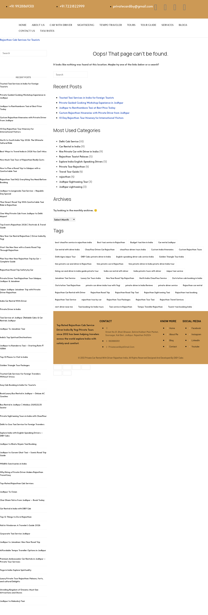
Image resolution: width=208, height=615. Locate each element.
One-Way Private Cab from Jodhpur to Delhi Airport (21, 215)
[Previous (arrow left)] (57, 373)
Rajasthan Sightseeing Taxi (157, 292)
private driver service (168, 285)
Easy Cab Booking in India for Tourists (18, 384)
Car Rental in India (69, 146)
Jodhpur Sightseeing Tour (73, 181)
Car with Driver (61, 25)
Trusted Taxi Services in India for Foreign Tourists (86, 97)
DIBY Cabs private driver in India (96, 256)
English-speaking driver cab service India (135, 256)
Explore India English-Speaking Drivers (81, 161)
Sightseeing (85, 25)
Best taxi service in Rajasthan (111, 242)
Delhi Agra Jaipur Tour (65, 256)
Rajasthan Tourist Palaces (73, 156)
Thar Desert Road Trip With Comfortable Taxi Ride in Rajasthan (22, 203)
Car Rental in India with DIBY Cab (15, 508)
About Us (38, 25)
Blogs (183, 25)
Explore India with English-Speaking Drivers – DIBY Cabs (21, 434)
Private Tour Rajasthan (72, 166)
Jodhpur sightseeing (70, 186)
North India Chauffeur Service (153, 278)
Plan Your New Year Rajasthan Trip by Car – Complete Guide (20, 260)
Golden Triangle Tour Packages (15, 365)
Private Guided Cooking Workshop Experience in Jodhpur (91, 102)
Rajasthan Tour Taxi (145, 299)
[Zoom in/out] (57, 367)
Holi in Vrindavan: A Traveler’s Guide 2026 (20, 525)
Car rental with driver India (67, 249)
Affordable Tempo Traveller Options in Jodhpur (23, 550)
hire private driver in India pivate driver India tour (151, 263)
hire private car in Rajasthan (110, 263)
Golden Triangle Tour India (171, 256)
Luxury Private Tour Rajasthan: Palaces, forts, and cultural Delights (21, 580)
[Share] (76, 367)
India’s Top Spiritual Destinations (16, 337)
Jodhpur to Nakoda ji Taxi (12, 601)
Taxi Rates (47, 30)
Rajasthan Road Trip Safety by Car (16, 269)
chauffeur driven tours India (133, 249)
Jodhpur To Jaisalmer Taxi (12, 328)
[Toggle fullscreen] (67, 367)
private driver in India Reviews (139, 285)
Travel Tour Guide (69, 171)
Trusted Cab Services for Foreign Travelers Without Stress (20, 375)
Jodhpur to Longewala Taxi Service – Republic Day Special (22, 192)
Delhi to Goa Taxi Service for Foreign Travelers (22, 424)
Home (22, 25)
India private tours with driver (147, 271)
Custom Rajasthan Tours (190, 249)
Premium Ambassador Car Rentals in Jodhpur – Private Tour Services (23, 560)
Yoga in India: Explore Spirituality (15, 569)
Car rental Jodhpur (167, 242)
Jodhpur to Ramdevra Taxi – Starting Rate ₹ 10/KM (21, 347)
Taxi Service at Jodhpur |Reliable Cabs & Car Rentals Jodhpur (21, 319)
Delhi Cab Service (68, 141)
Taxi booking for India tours (91, 306)
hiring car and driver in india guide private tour (76, 271)
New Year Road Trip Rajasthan (120, 278)
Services (168, 25)
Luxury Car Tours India (91, 278)
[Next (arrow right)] (67, 373)
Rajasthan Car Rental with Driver (70, 292)
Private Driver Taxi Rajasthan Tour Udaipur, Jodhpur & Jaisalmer (20, 280)
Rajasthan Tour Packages (118, 299)
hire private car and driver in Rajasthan (73, 263)
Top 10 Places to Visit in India (14, 356)
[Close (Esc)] (86, 367)
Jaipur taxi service (174, 271)
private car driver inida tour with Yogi (103, 285)
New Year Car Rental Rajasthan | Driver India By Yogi (23, 237)
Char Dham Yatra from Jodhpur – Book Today (22, 500)
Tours (131, 25)
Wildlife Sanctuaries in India (13, 463)
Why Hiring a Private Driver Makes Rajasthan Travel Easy (21, 473)
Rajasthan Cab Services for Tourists (20, 39)
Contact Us (27, 30)
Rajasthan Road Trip (100, 292)
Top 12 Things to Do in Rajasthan (16, 516)
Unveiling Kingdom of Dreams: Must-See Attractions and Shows (19, 591)
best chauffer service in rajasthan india (73, 242)
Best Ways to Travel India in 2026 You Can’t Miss (23, 151)
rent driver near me (64, 306)
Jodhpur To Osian (8, 491)
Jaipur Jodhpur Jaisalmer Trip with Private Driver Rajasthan (20, 291)
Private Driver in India (10, 309)
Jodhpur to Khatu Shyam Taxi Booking (18, 443)
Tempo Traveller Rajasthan (150, 306)
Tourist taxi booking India (180, 306)
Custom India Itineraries (162, 249)
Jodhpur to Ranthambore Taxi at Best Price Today (87, 107)
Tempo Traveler (110, 25)
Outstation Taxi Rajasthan (67, 285)
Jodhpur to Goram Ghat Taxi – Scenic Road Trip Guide (23, 454)
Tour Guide (148, 25)
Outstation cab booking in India (187, 278)
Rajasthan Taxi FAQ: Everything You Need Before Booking (23, 181)
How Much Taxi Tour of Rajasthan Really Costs (22, 159)
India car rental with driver (116, 271)
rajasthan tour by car (91, 299)
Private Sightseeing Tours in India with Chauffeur (23, 415)
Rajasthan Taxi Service (65, 299)
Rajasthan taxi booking (186, 292)
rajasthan (65, 176)
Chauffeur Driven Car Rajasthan (100, 249)
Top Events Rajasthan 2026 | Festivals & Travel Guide (23, 226)
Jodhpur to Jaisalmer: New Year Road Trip (20, 542)
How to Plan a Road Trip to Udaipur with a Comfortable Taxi (20, 170)
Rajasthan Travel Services (172, 299)
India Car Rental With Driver (13, 300)
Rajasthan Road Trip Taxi (127, 292)
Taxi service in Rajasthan (120, 306)
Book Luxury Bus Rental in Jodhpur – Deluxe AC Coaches (22, 395)
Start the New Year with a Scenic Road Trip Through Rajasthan (20, 249)
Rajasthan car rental (192, 285)
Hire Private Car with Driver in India (79, 151)
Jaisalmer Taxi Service (65, 278)
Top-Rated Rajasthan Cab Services (16, 483)
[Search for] (70, 75)
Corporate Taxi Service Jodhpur (15, 533)
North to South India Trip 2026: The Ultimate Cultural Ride (21, 141)
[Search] (80, 75)
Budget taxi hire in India (141, 242)
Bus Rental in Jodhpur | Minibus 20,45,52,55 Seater (21, 406)
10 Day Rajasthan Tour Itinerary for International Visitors (91, 117)
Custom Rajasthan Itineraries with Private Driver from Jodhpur (94, 112)
